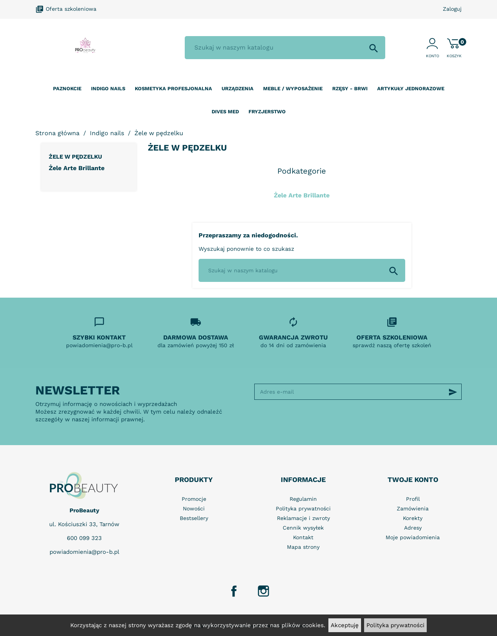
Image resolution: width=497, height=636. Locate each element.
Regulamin (303, 499)
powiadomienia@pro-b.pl (84, 551)
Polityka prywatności (395, 625)
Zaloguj (452, 9)
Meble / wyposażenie (293, 88)
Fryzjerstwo (267, 111)
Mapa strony (303, 547)
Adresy (413, 528)
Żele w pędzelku (75, 156)
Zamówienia (413, 508)
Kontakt (303, 537)
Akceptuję (345, 625)
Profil (413, 499)
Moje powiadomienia (413, 537)
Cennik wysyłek (303, 528)
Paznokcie (67, 88)
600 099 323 (84, 538)
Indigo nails (108, 88)
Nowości (194, 508)
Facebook (234, 591)
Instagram (263, 591)
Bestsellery (194, 518)
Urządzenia (237, 88)
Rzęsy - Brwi (350, 88)
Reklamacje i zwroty (303, 518)
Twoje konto (413, 479)
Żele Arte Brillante (76, 168)
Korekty (412, 518)
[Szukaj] (285, 47)
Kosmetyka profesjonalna (173, 88)
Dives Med (225, 111)
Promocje (194, 499)
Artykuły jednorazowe (410, 88)
